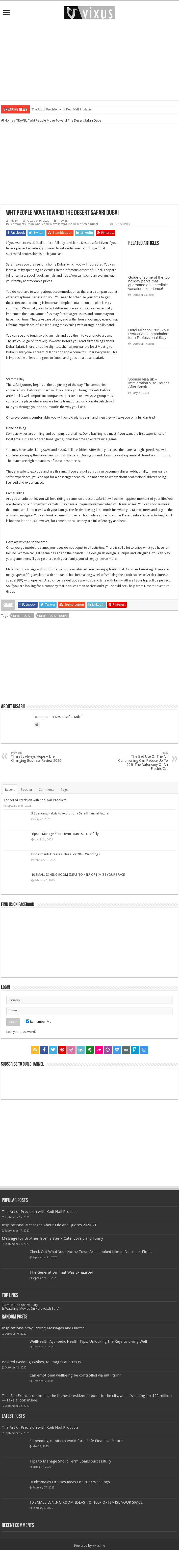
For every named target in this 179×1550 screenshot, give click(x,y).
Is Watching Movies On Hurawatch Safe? (31, 1308)
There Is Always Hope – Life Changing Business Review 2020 (37, 757)
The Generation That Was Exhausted (61, 1272)
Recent (10, 790)
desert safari (22, 616)
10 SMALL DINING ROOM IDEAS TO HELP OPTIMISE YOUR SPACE (78, 874)
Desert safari (90, 243)
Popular (26, 790)
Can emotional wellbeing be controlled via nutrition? (75, 1375)
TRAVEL (21, 120)
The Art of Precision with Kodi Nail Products (61, 109)
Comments (46, 790)
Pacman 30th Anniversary (20, 1305)
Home (7, 120)
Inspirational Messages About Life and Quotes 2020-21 (49, 1225)
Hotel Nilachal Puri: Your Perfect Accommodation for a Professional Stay (148, 334)
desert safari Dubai (53, 616)
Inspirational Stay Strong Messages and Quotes (43, 1328)
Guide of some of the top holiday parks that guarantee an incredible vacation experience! (149, 283)
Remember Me (38, 1021)
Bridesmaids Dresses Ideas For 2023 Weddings (65, 854)
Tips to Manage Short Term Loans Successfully (64, 834)
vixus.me (98, 1545)
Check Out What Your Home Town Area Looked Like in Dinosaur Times (91, 1251)
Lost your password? (21, 1032)
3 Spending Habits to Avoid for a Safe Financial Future (70, 813)
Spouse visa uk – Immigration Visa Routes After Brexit (148, 383)
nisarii (14, 220)
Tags (64, 790)
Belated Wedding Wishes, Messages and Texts (41, 1362)
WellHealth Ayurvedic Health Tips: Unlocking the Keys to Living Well (88, 1341)
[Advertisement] (89, 60)
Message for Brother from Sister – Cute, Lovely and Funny (52, 1238)
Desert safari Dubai (68, 717)
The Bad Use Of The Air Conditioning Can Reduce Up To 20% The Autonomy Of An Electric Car (142, 761)
